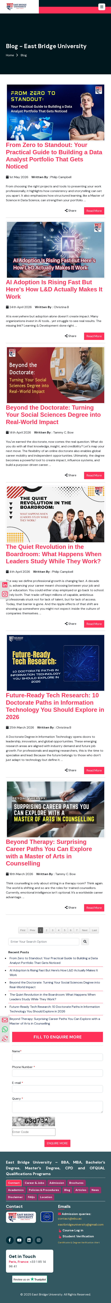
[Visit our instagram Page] (29, 1240)
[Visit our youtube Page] (19, 1240)
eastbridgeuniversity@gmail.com (80, 1225)
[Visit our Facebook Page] (10, 1240)
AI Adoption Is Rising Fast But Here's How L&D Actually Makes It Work (54, 289)
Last (94, 930)
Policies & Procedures (44, 1190)
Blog (24, 55)
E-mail (17, 1083)
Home (10, 55)
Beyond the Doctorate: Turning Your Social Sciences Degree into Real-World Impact (53, 414)
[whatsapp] (5, 1029)
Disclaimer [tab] (15, 1197)
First (22, 930)
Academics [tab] (16, 1190)
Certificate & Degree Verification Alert (79, 1242)
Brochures (76, 1183)
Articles (80, 1190)
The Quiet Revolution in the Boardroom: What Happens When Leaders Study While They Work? (54, 554)
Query (17, 1099)
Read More (94, 211)
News (95, 1190)
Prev (32, 930)
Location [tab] (46, 1197)
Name (17, 1051)
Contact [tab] (14, 1183)
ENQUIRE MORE (57, 1143)
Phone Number (23, 1067)
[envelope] (5, 1020)
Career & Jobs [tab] (34, 1183)
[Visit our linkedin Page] (39, 1240)
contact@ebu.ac (70, 1219)
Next (84, 930)
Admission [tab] (56, 1183)
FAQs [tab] (31, 1197)
